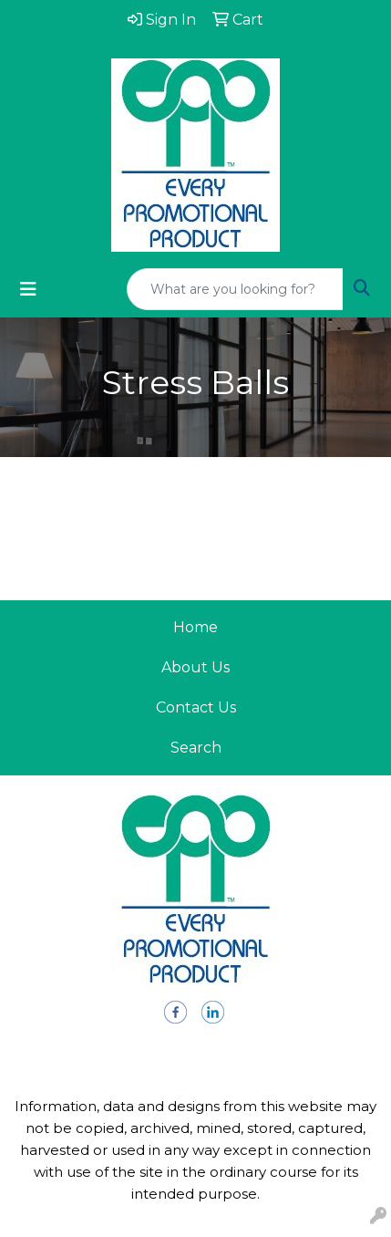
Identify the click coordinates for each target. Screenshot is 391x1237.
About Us (195, 667)
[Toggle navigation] (28, 289)
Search (195, 747)
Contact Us (196, 707)
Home (195, 627)
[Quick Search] (235, 289)
